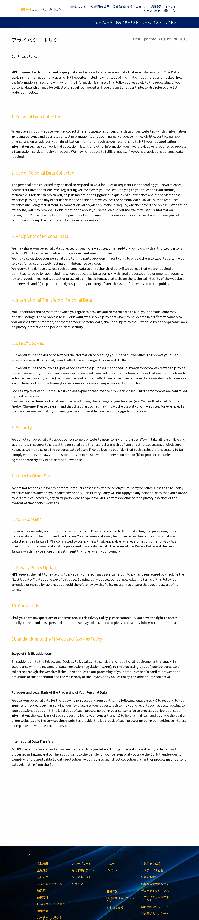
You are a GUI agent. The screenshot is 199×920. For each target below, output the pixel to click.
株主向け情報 (114, 907)
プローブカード (102, 22)
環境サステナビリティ (155, 884)
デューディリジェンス (155, 890)
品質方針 (42, 897)
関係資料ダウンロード (155, 907)
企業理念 (42, 870)
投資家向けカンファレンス (120, 899)
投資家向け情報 (122, 6)
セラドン (170, 22)
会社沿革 (42, 877)
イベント (170, 6)
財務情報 (112, 891)
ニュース (141, 6)
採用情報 (156, 6)
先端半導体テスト (127, 22)
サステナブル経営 (152, 870)
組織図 (41, 890)
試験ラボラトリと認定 (51, 904)
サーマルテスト (152, 22)
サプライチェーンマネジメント (155, 898)
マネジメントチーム (49, 884)
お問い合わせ (152, 11)
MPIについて (78, 6)
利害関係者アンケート (155, 913)
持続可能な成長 (99, 6)
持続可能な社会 (151, 877)
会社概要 (42, 863)
